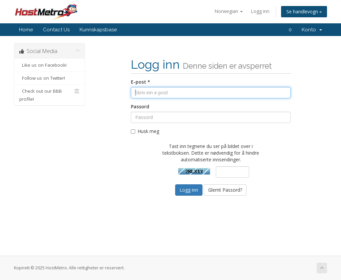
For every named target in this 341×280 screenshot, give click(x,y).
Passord (140, 106)
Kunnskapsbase (98, 30)
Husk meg (145, 131)
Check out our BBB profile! (49, 94)
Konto (312, 30)
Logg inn (260, 11)
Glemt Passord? (225, 190)
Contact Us (56, 30)
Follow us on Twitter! (49, 78)
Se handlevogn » (304, 11)
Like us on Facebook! (49, 65)
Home (26, 30)
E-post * (140, 82)
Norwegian (228, 11)
